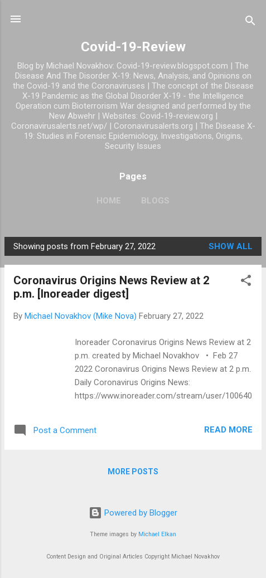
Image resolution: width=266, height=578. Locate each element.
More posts (133, 471)
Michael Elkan (157, 534)
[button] (246, 282)
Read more (228, 430)
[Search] (250, 23)
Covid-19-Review (133, 47)
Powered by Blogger (133, 513)
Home (108, 201)
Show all (231, 246)
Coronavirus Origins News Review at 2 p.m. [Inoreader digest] (111, 287)
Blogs (155, 201)
